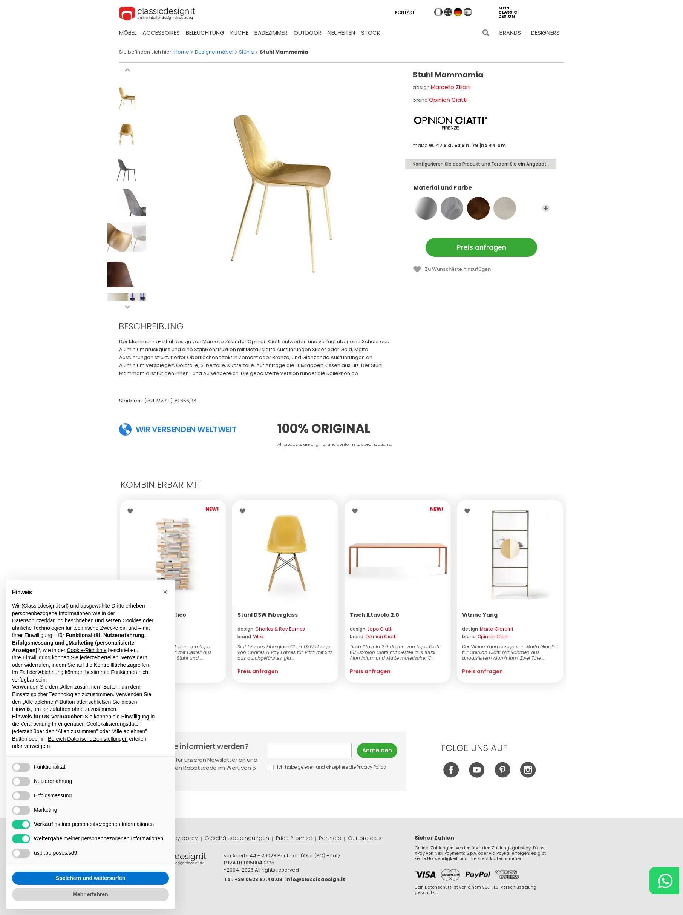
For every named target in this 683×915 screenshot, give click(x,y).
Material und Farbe (481, 191)
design (271, 629)
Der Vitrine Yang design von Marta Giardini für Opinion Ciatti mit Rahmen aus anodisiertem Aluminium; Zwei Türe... (510, 652)
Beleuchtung (205, 33)
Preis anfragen (481, 247)
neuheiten (341, 33)
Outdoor (308, 33)
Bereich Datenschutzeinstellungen (88, 739)
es (468, 12)
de (458, 12)
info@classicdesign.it (315, 879)
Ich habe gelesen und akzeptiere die (327, 767)
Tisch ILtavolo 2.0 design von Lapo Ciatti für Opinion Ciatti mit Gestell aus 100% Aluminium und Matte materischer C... (395, 652)
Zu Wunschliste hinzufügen (458, 269)
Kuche (239, 33)
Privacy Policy (371, 767)
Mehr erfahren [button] (90, 894)
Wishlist (132, 511)
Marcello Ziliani (451, 87)
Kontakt (405, 12)
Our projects (364, 838)
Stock (370, 33)
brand (250, 636)
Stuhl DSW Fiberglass (267, 615)
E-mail (310, 750)
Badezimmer (271, 33)
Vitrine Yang (480, 615)
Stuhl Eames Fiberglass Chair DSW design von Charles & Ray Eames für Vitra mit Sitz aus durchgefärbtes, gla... (284, 652)
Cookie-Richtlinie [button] (86, 650)
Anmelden (377, 750)
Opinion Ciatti (448, 100)
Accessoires (161, 33)
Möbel (127, 33)
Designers (545, 33)
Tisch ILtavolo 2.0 (374, 615)
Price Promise (294, 838)
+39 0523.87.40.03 (258, 879)
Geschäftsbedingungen (237, 838)
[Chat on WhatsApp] (664, 880)
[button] (165, 592)
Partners (330, 838)
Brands (510, 33)
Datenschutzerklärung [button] (37, 620)
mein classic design (507, 12)
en (448, 12)
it (438, 12)
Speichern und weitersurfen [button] (90, 878)
